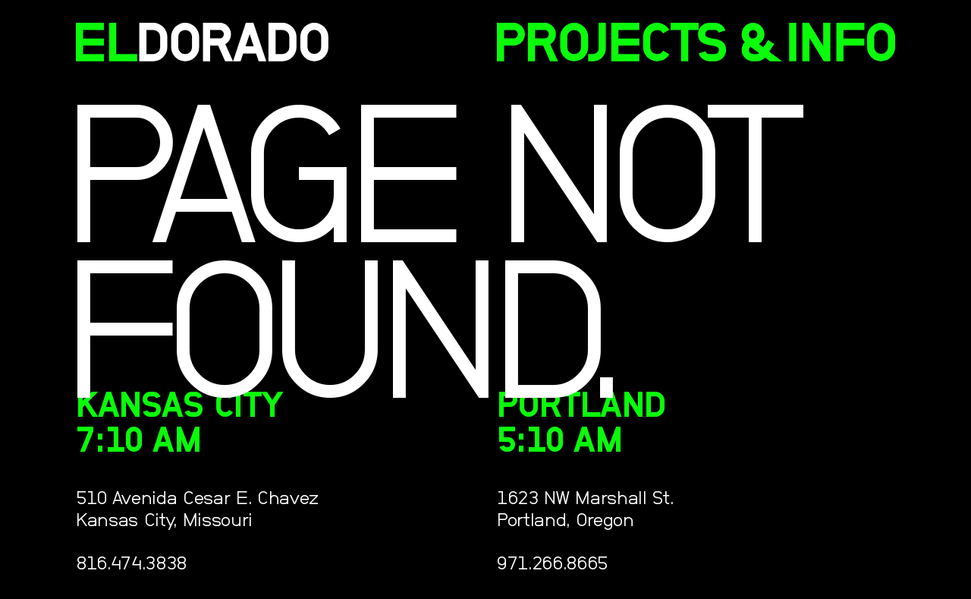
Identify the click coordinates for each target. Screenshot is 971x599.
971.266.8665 (552, 563)
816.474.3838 (131, 563)
